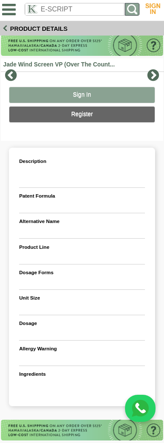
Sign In (82, 94)
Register (82, 114)
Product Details (39, 28)
